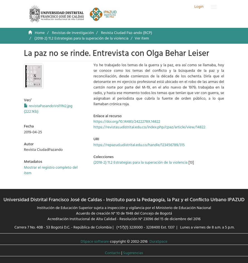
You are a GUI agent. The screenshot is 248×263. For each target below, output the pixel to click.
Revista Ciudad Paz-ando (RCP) (126, 33)
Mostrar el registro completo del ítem (51, 170)
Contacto (112, 253)
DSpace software (95, 242)
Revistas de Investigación (73, 33)
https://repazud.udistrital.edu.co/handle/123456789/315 (139, 145)
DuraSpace (158, 242)
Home (40, 33)
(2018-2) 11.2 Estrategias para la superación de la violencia (81, 38)
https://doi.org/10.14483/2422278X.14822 (126, 122)
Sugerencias (133, 253)
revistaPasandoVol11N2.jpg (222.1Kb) (48, 109)
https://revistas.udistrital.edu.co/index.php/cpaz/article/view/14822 (149, 127)
